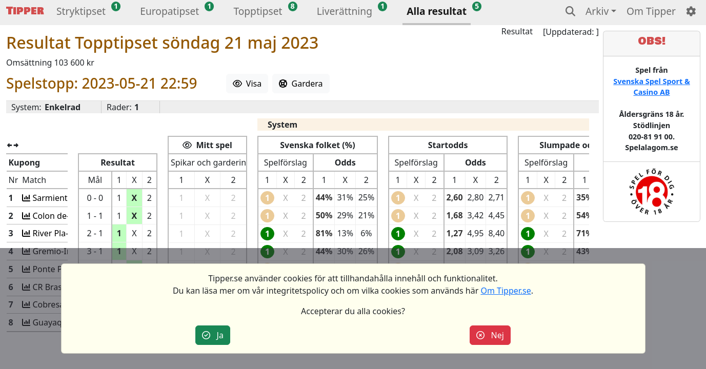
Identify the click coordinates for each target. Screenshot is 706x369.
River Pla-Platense (66, 233)
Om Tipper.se (505, 290)
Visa (247, 83)
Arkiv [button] (597, 11)
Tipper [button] (25, 11)
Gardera (300, 83)
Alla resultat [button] (437, 11)
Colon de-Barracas (67, 215)
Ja (213, 335)
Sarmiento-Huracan (69, 197)
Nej (490, 335)
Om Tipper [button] (651, 11)
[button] (81, 12)
